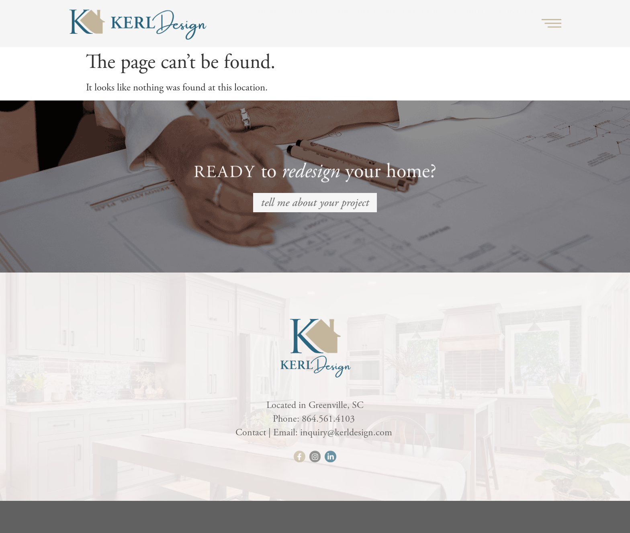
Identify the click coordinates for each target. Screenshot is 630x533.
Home (268, 22)
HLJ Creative (381, 507)
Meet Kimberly (414, 22)
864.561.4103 (329, 419)
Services (306, 22)
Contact (516, 22)
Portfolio (354, 22)
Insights (471, 22)
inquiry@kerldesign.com (347, 432)
